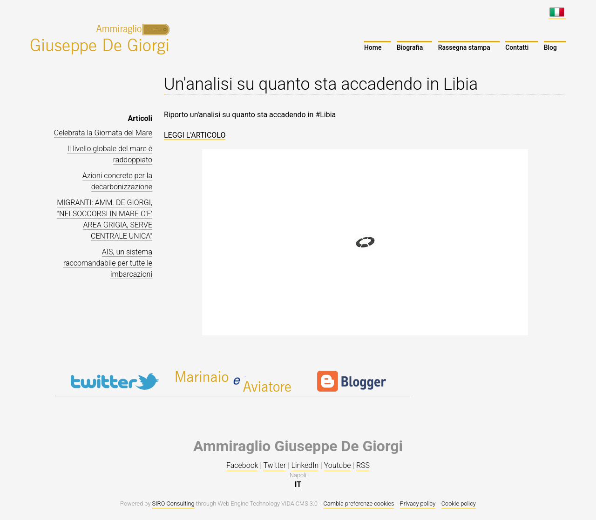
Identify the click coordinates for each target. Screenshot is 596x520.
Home (373, 47)
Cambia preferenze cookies (359, 503)
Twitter (274, 465)
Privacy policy (417, 503)
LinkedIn (305, 465)
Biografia (410, 47)
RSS (363, 465)
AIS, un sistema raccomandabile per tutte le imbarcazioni (107, 263)
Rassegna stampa (464, 47)
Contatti (516, 47)
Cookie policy (458, 503)
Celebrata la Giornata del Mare (103, 132)
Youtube (337, 465)
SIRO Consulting (173, 503)
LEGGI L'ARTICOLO (194, 135)
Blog (550, 47)
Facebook (242, 465)
